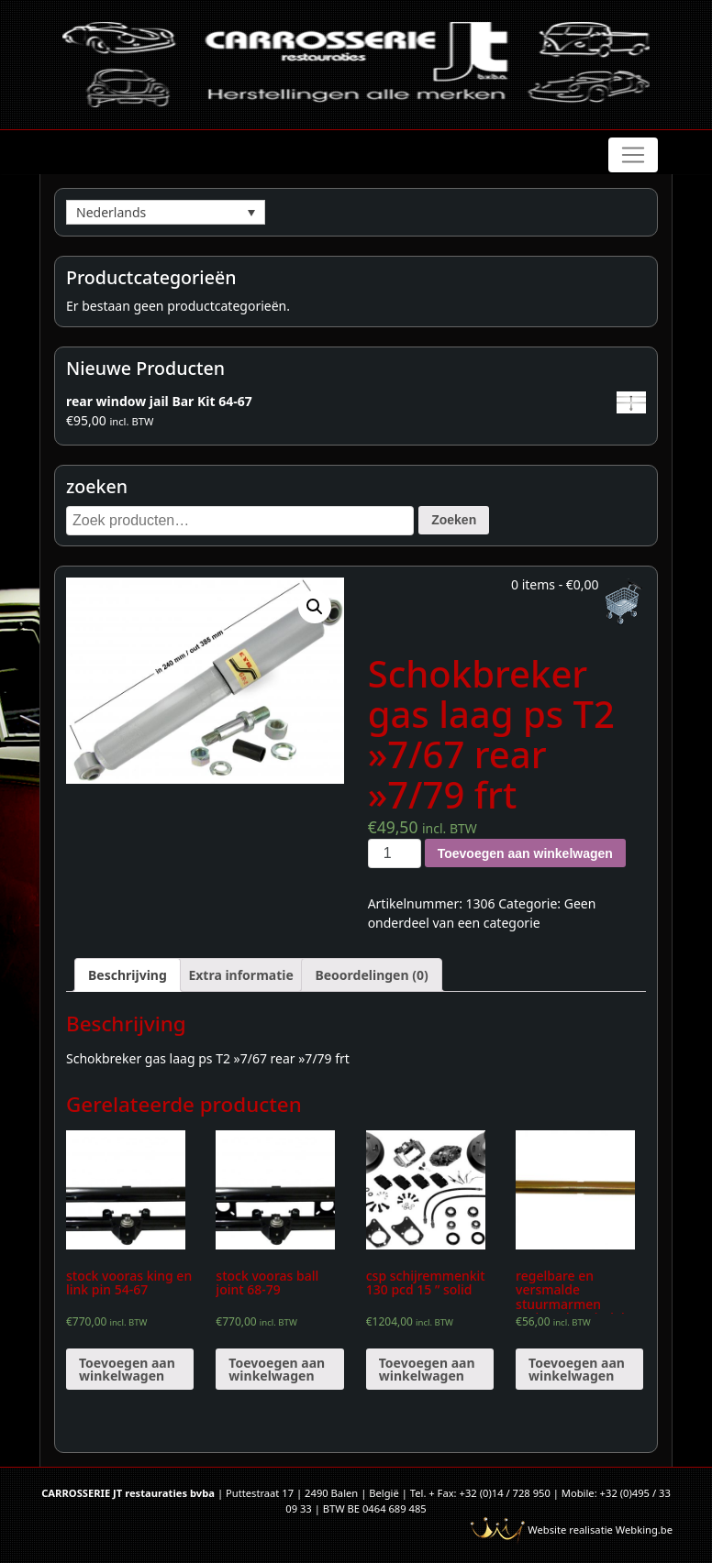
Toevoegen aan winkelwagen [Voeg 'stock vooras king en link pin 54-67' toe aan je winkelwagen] (127, 1369)
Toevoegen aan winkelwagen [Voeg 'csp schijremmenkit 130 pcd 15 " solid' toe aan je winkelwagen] (427, 1369)
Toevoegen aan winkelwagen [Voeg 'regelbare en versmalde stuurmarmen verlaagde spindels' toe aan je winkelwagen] (576, 1369)
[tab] (127, 975)
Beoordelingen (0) (371, 975)
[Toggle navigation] (633, 155)
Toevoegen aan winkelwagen (525, 853)
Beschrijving (127, 975)
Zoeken (453, 519)
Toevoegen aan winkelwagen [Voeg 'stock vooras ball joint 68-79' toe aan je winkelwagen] (276, 1369)
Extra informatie (240, 975)
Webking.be (644, 1529)
